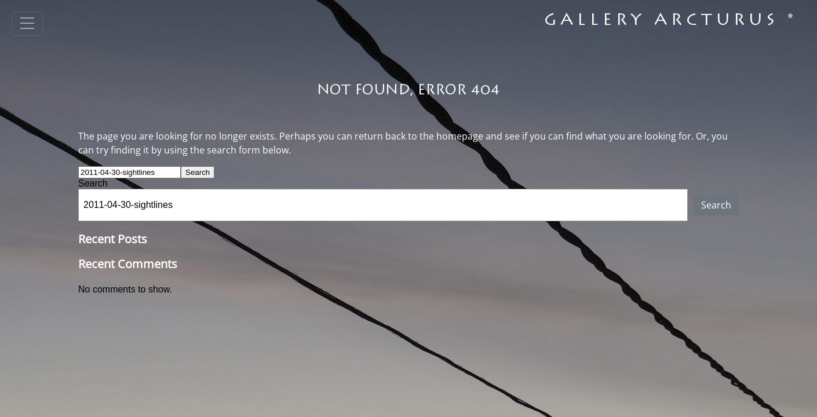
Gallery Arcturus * (670, 21)
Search (93, 183)
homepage (459, 136)
